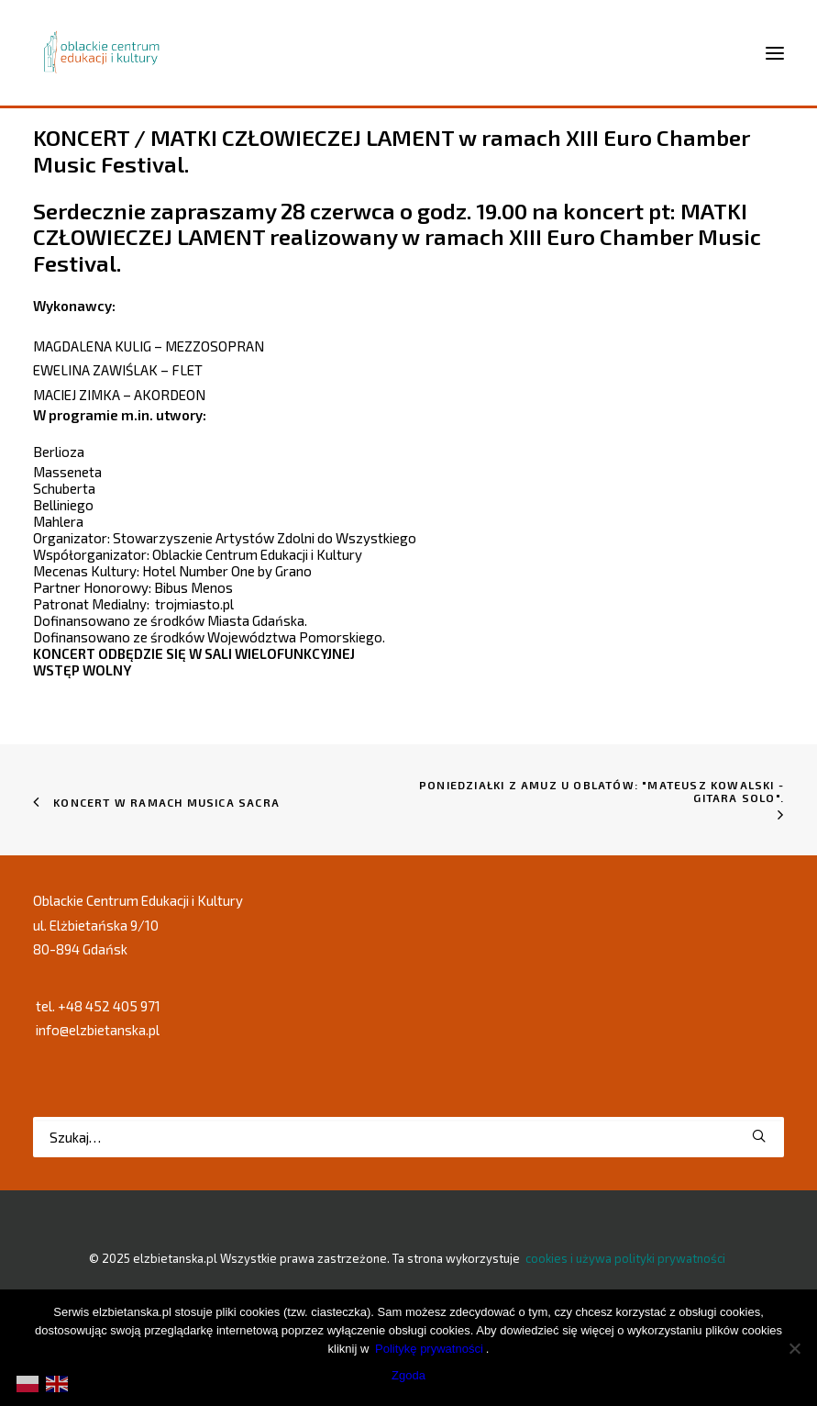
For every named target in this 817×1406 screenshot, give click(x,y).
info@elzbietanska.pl (98, 1029)
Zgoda (408, 1375)
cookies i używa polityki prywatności (625, 1258)
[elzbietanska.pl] (102, 52)
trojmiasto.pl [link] (194, 604)
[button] (758, 1135)
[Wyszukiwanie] (408, 1137)
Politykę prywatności (429, 1349)
